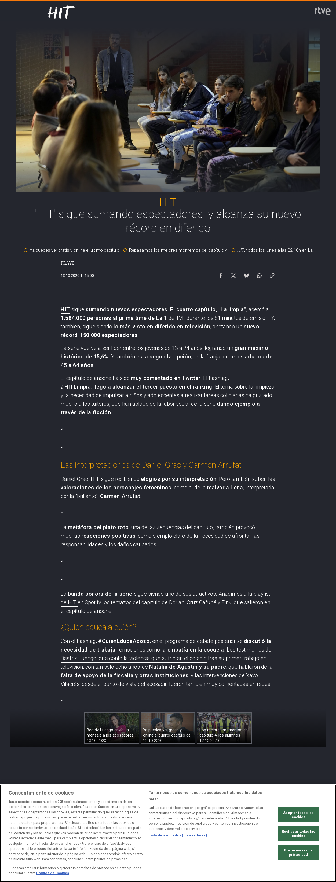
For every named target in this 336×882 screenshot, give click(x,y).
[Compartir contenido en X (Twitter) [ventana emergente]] (233, 274)
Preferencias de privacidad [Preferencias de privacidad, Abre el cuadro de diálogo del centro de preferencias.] (298, 872)
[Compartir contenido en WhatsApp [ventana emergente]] (259, 274)
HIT (65, 309)
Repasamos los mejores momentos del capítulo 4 (178, 250)
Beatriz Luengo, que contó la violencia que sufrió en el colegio (134, 658)
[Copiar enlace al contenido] (272, 274)
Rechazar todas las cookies (298, 853)
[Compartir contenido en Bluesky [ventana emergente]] (246, 274)
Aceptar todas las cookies (298, 834)
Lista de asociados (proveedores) (178, 855)
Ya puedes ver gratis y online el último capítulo (74, 250)
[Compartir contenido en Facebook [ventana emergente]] (220, 274)
